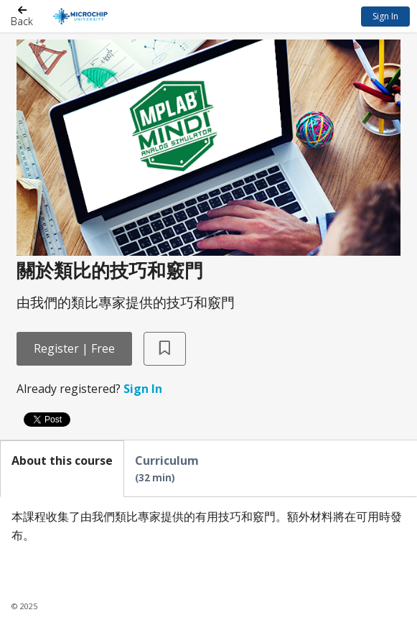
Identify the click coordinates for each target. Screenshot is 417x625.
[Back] (22, 16)
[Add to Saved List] (165, 349)
